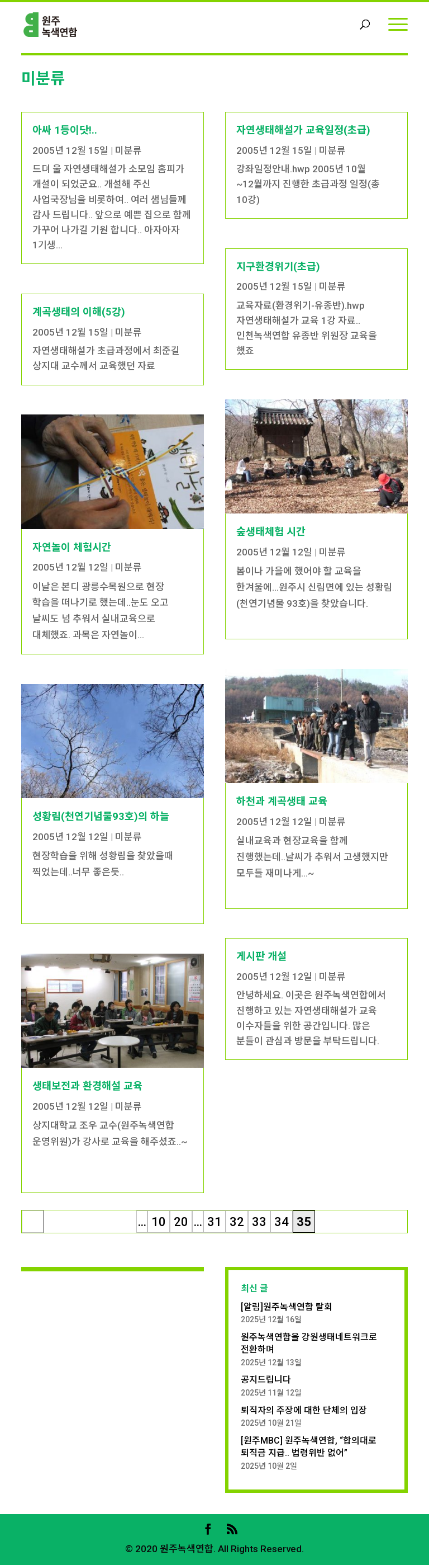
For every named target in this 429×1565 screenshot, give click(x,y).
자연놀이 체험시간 (71, 547)
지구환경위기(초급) (278, 266)
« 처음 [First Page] (33, 1224)
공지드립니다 (266, 1379)
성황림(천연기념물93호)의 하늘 (100, 816)
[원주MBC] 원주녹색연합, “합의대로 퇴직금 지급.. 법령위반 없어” (308, 1446)
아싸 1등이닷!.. (64, 130)
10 (158, 1222)
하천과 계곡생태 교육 (281, 801)
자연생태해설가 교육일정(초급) (303, 130)
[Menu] (398, 24)
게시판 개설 (261, 956)
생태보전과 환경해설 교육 (87, 1086)
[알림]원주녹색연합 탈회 (286, 1307)
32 (237, 1222)
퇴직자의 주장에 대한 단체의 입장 (304, 1410)
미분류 (128, 150)
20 (181, 1222)
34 (281, 1222)
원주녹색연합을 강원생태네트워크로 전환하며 (309, 1343)
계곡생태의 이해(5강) (78, 312)
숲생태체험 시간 (271, 532)
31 (214, 1222)
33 (259, 1222)
